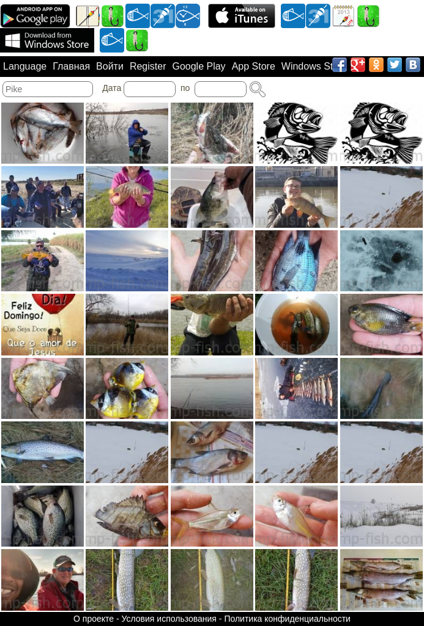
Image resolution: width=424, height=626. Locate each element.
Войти (110, 66)
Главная (71, 66)
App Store (253, 66)
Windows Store (314, 66)
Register (148, 66)
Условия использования (169, 619)
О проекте (93, 619)
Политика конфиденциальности (287, 619)
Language (24, 66)
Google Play (198, 66)
